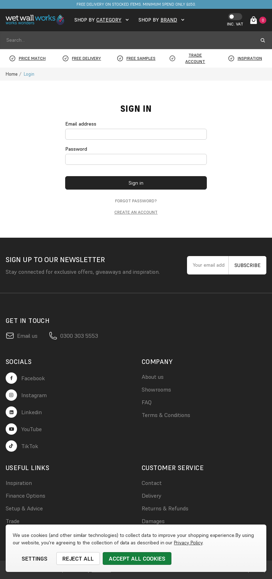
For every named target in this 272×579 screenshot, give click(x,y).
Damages (153, 521)
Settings (34, 558)
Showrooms (156, 389)
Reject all (78, 558)
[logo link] (36, 20)
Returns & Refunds (165, 508)
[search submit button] (262, 40)
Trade (12, 521)
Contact (152, 482)
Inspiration (19, 482)
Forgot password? (136, 200)
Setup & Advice (24, 508)
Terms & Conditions (166, 414)
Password (76, 149)
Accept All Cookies (137, 558)
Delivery (152, 495)
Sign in (136, 183)
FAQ (147, 402)
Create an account (136, 212)
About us (153, 376)
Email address (80, 124)
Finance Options (25, 495)
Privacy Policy (188, 542)
